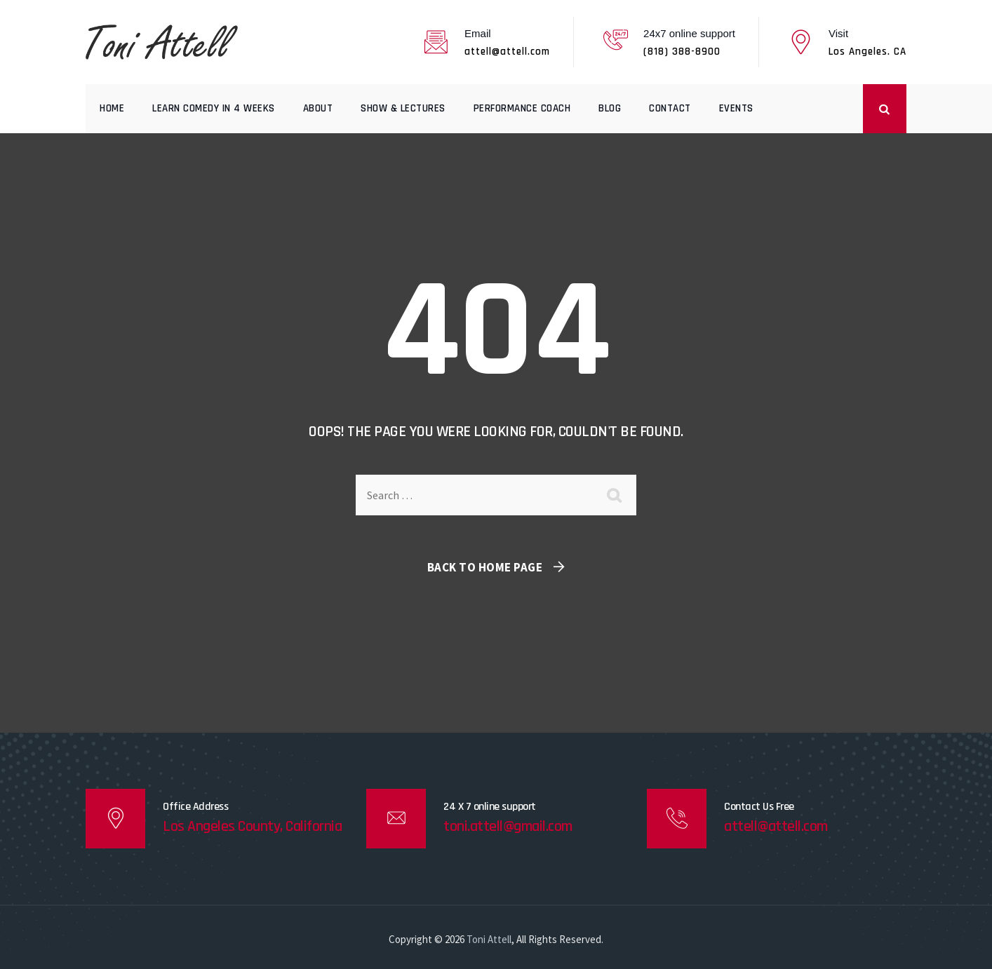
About (318, 108)
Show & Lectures (403, 108)
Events (736, 108)
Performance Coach (522, 108)
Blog (609, 108)
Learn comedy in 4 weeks (213, 108)
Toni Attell (489, 939)
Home (112, 108)
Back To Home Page (485, 567)
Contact (670, 108)
